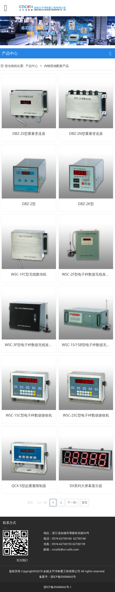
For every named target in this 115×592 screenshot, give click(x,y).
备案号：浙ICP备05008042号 (57, 577)
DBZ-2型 (29, 203)
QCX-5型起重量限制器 (29, 485)
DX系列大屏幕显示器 (86, 485)
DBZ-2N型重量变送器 (86, 133)
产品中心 (32, 66)
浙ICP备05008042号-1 (57, 587)
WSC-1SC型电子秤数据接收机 (29, 415)
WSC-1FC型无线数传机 (29, 274)
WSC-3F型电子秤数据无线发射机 (30, 344)
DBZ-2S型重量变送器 (28, 133)
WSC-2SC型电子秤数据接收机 (86, 415)
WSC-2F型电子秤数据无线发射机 (87, 274)
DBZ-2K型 (86, 203)
